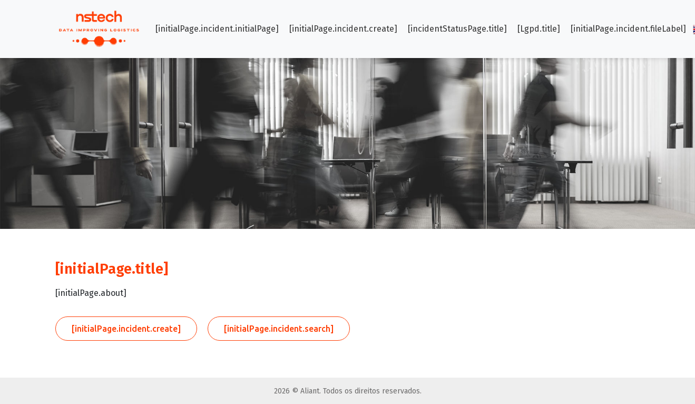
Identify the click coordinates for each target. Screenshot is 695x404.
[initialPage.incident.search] (279, 328)
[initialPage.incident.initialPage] (217, 29)
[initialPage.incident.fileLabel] (628, 29)
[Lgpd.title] (538, 29)
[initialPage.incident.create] (343, 29)
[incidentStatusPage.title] (457, 29)
